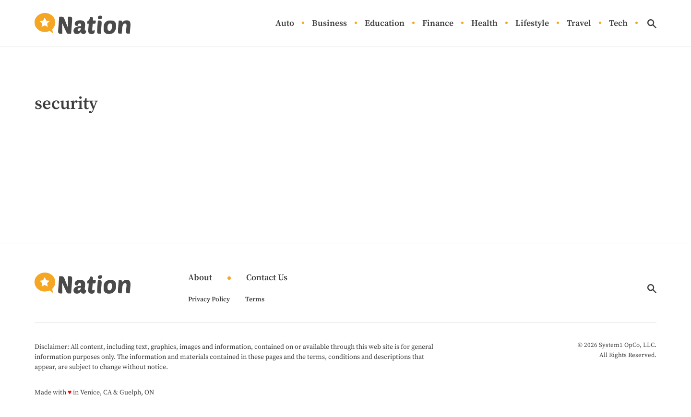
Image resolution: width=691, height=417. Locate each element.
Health (484, 24)
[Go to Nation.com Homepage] (83, 23)
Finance (437, 24)
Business (329, 24)
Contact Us (266, 278)
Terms (254, 299)
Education (385, 24)
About (200, 278)
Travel (579, 24)
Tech (618, 24)
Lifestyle (532, 24)
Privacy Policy (209, 299)
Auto (284, 24)
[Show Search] (651, 23)
